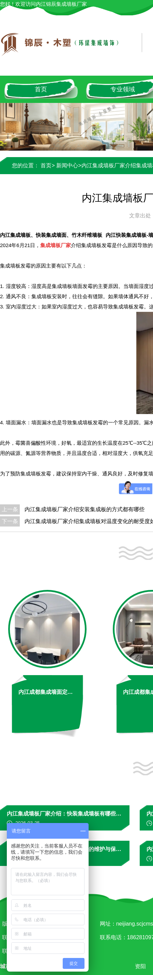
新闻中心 (67, 165)
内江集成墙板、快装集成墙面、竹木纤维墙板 (51, 235)
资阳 (141, 966)
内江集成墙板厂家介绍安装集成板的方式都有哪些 (84, 509)
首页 (41, 89)
